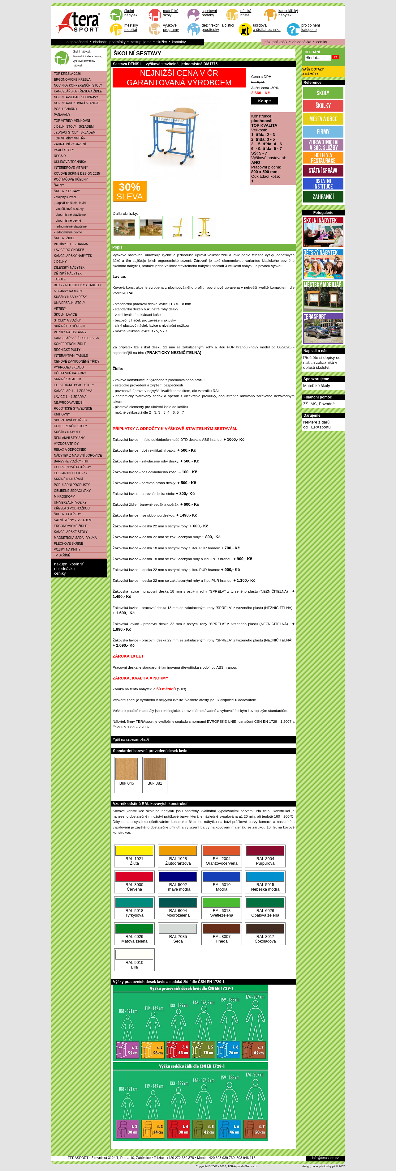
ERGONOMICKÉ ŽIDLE (69, 526)
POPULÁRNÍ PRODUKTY (70, 485)
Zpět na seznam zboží (131, 740)
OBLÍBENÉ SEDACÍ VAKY (71, 490)
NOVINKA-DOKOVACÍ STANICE (75, 103)
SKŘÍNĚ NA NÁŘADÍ (67, 479)
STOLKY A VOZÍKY (66, 320)
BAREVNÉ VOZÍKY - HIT (69, 461)
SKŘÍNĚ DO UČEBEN (68, 326)
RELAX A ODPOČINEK (68, 449)
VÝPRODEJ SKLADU (67, 367)
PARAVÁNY (60, 115)
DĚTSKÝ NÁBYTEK (66, 273)
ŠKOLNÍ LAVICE (64, 314)
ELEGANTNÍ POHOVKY (69, 473)
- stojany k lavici (63, 197)
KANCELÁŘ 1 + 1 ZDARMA (72, 391)
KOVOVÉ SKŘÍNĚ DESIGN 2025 (75, 173)
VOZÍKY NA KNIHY (65, 549)
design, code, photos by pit (318, 1166)
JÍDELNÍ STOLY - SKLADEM (72, 126)
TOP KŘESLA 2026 (66, 73)
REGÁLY (58, 156)
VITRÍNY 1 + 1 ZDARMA (69, 244)
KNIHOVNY (60, 414)
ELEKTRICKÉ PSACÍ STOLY (72, 385)
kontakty (179, 42)
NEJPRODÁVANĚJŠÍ (67, 402)
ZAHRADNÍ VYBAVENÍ (68, 144)
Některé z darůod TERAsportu (317, 424)
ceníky (321, 42)
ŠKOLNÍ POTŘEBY (66, 514)
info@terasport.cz (325, 1158)
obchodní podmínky (109, 42)
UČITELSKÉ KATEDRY (68, 373)
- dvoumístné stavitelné (68, 214)
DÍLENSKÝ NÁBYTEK (67, 267)
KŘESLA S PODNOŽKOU (70, 508)
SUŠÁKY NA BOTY (66, 432)
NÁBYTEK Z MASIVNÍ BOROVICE (76, 455)
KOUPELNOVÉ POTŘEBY (71, 467)
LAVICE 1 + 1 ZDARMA (68, 396)
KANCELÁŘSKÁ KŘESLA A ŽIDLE (76, 91)
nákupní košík (276, 42)
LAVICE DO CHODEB (67, 250)
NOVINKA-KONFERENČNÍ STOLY (76, 85)
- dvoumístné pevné (66, 220)
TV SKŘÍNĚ (60, 555)
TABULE (58, 279)
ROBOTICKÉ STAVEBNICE (71, 408)
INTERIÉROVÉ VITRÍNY (69, 167)
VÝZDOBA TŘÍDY (65, 443)
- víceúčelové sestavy (67, 209)
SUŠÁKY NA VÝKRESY (69, 297)
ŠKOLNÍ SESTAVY (65, 191)
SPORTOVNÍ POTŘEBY (69, 420)
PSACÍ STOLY (62, 150)
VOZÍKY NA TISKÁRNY (69, 332)
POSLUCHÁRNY (64, 109)
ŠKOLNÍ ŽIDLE (63, 238)
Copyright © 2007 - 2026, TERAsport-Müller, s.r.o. (226, 1166)
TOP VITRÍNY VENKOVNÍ (70, 120)
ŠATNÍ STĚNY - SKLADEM (71, 520)
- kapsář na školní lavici (68, 203)
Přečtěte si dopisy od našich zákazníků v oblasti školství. (322, 362)
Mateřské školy (316, 385)
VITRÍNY (58, 308)
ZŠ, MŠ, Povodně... (320, 404)
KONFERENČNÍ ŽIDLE (68, 344)
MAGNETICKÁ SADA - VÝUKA (74, 537)
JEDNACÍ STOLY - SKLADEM (73, 132)
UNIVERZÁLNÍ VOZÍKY (69, 502)
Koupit (264, 101)
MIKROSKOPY (63, 496)
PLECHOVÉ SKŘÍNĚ (67, 543)
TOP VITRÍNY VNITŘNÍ (68, 138)
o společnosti (77, 42)
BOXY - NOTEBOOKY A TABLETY (76, 285)
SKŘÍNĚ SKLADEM (66, 379)
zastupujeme (141, 42)
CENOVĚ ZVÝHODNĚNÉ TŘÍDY (75, 361)
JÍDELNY (59, 261)
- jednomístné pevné (66, 232)
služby (162, 42)
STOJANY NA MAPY (67, 291)
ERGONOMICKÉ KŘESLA (71, 79)
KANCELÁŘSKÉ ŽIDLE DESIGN (75, 338)
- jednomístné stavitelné (69, 226)
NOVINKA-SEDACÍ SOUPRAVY (74, 97)
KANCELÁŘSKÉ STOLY (69, 532)
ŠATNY (57, 185)
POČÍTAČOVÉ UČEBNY (69, 179)
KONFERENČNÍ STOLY (69, 426)
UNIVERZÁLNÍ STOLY (68, 302)
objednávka (301, 42)
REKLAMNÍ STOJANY (68, 438)
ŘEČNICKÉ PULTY (65, 349)
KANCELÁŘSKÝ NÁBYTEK (71, 256)
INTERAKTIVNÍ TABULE (69, 355)
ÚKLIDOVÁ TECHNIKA (68, 162)
